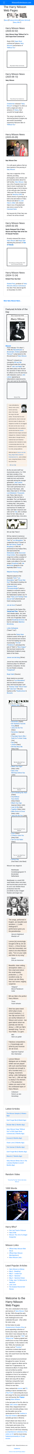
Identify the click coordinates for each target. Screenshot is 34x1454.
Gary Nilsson (11, 169)
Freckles (18, 1347)
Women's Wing (12, 586)
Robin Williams (15, 1399)
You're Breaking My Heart (19, 792)
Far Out (18, 643)
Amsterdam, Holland (13, 352)
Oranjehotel (11, 670)
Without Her (9, 1338)
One (12, 742)
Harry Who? (17, 22)
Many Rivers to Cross (18, 811)
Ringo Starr (21, 241)
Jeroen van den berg (13, 657)
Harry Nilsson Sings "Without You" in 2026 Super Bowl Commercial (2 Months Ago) (16, 1131)
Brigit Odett (15, 454)
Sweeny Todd (13, 687)
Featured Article (14, 20)
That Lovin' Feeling (17, 597)
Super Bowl (18, 41)
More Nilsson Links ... (16, 1257)
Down (13, 833)
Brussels (10, 693)
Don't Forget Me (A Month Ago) (16, 1120)
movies (20, 1388)
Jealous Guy (21, 773)
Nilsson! (8, 346)
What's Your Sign (16, 803)
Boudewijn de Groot (18, 620)
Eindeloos (11, 645)
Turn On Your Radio (17, 839)
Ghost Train (22, 687)
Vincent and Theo (12, 611)
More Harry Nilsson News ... (12, 301)
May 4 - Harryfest (14, 1276)
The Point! (9, 1393)
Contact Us (17, 1448)
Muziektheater (17, 350)
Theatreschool (20, 691)
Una (16, 512)
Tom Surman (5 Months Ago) (16, 1147)
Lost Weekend (11, 493)
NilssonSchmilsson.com (21, 2)
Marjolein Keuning (12, 572)
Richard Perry (11, 284)
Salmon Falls (15, 705)
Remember (14, 721)
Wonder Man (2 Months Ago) (16, 1125)
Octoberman (11, 104)
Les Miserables (18, 540)
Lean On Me (15, 807)
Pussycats (20, 493)
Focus (19, 567)
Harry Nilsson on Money (16, 1269)
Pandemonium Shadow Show (15, 1327)
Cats (14, 578)
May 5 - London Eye (15, 1273)
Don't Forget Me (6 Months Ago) (17, 1152)
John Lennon (18, 482)
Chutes (16, 110)
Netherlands (11, 553)
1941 (22, 1336)
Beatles (22, 430)
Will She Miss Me (16, 747)
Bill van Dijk (17, 362)
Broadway (10, 546)
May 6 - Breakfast (14, 1271)
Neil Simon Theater (15, 544)
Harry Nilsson (19, 182)
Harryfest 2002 (17, 194)
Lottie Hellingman (12, 628)
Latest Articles (25, 20)
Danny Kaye (20, 634)
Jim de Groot (11, 605)
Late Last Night (17, 366)
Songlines (15, 563)
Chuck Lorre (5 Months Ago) (15, 1143)
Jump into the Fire (17, 728)
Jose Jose (12, 1285)
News (6, 20)
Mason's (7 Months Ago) (14, 1156)
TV (26, 1388)
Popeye (21, 1397)
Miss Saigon (22, 647)
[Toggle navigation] (4, 2)
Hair (8, 540)
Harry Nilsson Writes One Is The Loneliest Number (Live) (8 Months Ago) (17, 1163)
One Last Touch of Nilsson (17, 1230)
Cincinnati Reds (12, 209)
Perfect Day (15, 859)
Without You (11, 48)
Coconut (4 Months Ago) (14, 1138)
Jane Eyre (13, 689)
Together (14, 809)
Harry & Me (12, 1232)
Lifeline (13, 744)
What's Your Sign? (16, 766)
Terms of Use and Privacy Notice (17, 1451)
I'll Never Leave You (17, 835)
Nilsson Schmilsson (19, 286)
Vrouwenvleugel (13, 588)
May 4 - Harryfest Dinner (17, 1278)
